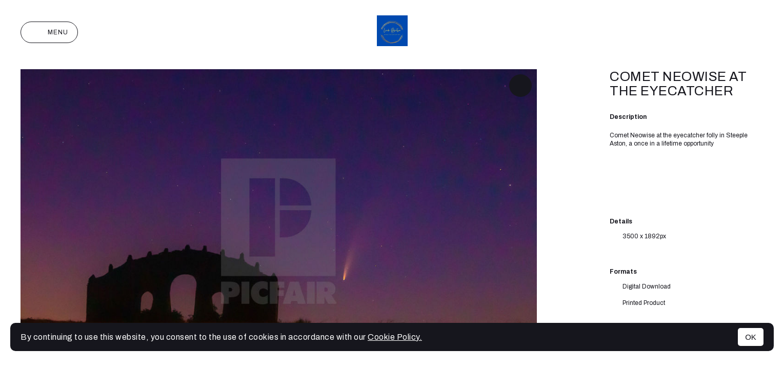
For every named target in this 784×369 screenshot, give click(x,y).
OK (750, 337)
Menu (49, 32)
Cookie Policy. (395, 337)
